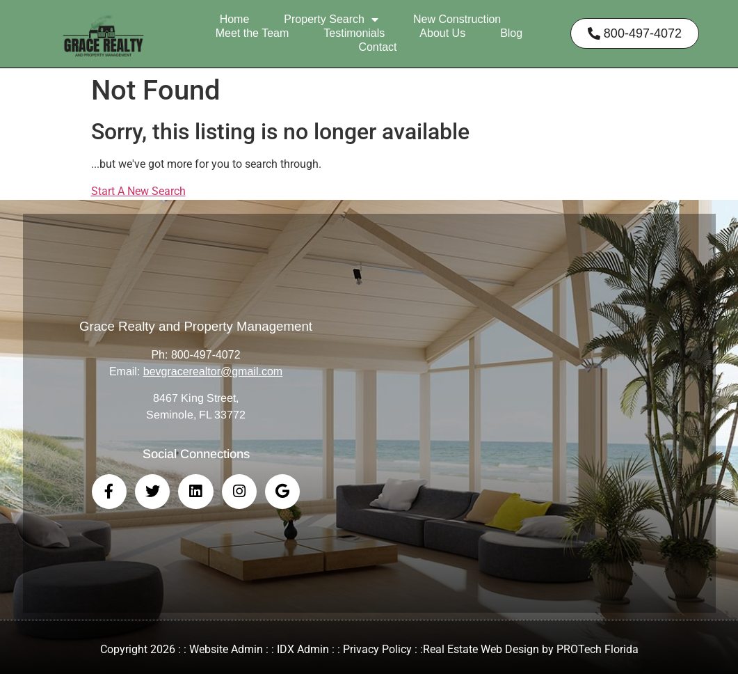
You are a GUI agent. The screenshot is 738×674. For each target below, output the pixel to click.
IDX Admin (303, 649)
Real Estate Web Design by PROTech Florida (531, 649)
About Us (442, 33)
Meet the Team (252, 33)
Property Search (331, 19)
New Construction (457, 19)
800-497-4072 (206, 355)
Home (235, 19)
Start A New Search (138, 191)
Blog (511, 33)
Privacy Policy (377, 649)
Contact (377, 47)
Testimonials (354, 33)
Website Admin (226, 649)
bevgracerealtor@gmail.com (212, 371)
